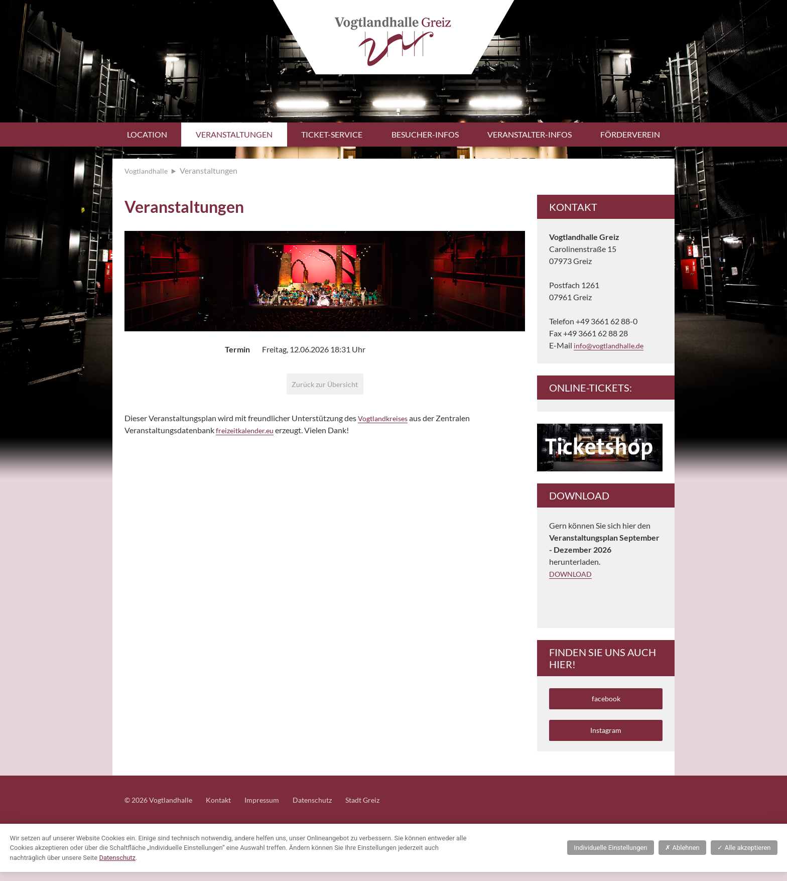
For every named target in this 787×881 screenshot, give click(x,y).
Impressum (275, 808)
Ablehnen (682, 856)
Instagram (605, 736)
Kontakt (228, 808)
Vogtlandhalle (148, 170)
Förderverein (630, 134)
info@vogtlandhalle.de (612, 345)
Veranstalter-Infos (529, 134)
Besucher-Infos (425, 134)
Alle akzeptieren (743, 856)
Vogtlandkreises (386, 421)
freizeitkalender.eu (248, 433)
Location (147, 134)
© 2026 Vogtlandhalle (162, 808)
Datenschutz (330, 808)
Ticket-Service (331, 134)
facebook (606, 700)
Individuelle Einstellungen (610, 856)
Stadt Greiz (385, 808)
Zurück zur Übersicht (325, 385)
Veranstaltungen (234, 134)
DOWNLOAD (573, 573)
